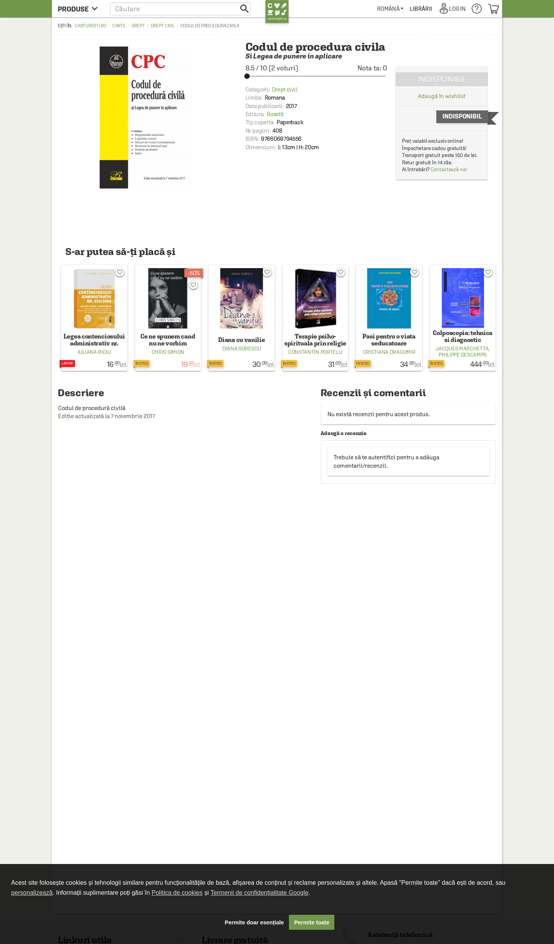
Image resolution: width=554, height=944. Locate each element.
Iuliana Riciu (94, 352)
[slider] (316, 76)
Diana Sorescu (241, 348)
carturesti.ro (90, 25)
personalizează (32, 892)
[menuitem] (390, 8)
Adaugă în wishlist (441, 96)
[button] (180, 8)
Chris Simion (168, 352)
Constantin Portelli (315, 352)
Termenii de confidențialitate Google (259, 892)
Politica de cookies (177, 892)
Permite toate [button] (311, 922)
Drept (138, 25)
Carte (119, 25)
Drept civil (163, 25)
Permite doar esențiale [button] (254, 922)
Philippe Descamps (463, 355)
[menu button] (80, 8)
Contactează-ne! (449, 169)
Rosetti (275, 114)
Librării (421, 8)
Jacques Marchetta (462, 348)
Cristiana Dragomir (389, 352)
